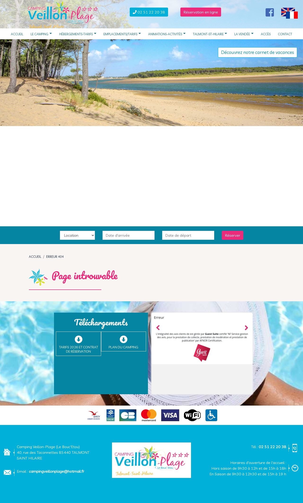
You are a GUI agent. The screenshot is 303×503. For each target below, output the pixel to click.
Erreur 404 (55, 256)
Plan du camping (123, 347)
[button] (289, 12)
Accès (266, 33)
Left (158, 326)
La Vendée (244, 33)
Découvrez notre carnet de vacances (257, 52)
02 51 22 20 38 (272, 446)
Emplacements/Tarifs (122, 33)
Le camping (41, 33)
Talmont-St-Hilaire (210, 33)
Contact (285, 33)
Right (246, 327)
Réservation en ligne (200, 12)
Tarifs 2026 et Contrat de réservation (78, 349)
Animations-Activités (167, 33)
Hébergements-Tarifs (77, 33)
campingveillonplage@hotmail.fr (56, 471)
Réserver (232, 235)
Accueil (17, 33)
